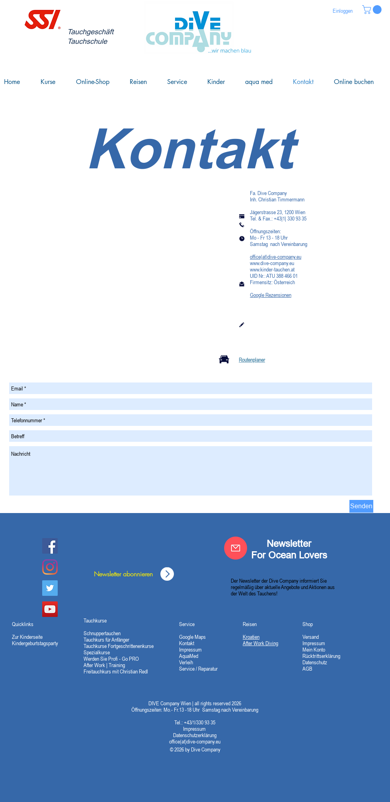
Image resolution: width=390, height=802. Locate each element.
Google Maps (192, 637)
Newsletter (289, 543)
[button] (373, 9)
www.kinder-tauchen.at (272, 269)
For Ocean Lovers (289, 555)
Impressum (195, 729)
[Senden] (361, 506)
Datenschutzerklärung (194, 735)
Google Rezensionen (270, 295)
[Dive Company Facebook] (50, 546)
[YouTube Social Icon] (50, 609)
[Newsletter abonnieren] (123, 574)
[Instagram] (50, 567)
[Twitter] (50, 588)
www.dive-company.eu (272, 263)
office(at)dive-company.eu (275, 257)
